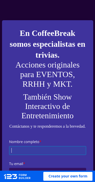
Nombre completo (24, 141)
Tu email (16, 163)
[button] (67, 176)
